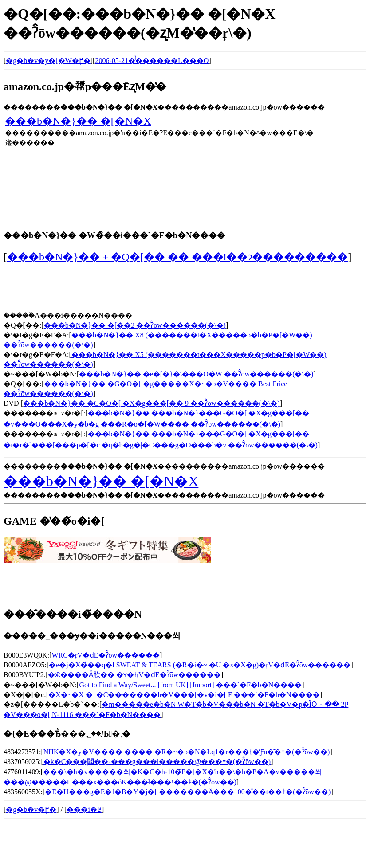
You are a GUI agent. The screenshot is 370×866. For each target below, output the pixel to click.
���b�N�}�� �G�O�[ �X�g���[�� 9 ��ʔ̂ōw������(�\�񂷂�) (151, 403)
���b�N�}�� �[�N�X (78, 121)
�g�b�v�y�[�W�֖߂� (48, 60)
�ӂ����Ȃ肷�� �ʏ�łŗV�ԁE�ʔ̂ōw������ (134, 674)
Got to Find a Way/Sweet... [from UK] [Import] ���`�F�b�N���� (190, 685)
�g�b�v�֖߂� (31, 809)
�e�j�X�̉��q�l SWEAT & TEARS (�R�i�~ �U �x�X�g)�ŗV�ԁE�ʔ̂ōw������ (199, 665)
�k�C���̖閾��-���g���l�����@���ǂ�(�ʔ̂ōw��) (157, 761)
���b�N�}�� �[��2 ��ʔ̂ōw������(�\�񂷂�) (135, 325)
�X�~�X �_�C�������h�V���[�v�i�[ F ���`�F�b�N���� (184, 694)
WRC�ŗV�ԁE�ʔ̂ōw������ (105, 655)
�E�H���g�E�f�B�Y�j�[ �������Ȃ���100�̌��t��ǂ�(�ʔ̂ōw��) (188, 791)
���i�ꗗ (84, 809)
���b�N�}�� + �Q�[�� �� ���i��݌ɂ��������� (177, 257)
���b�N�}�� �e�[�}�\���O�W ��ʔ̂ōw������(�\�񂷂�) (196, 374)
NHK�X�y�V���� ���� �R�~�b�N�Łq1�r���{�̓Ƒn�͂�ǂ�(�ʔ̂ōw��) (186, 752)
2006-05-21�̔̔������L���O (152, 60)
